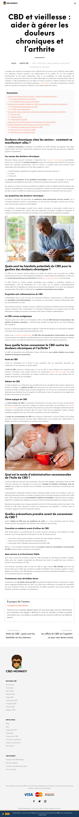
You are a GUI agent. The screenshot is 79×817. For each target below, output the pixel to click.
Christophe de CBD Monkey (17, 605)
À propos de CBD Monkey (15, 760)
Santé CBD (24, 63)
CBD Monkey (45, 83)
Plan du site (10, 746)
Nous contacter (11, 769)
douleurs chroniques (54, 160)
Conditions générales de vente (16, 766)
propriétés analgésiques (22, 335)
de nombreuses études (51, 278)
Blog (14, 63)
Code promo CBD (12, 736)
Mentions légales (12, 763)
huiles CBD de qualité (58, 372)
